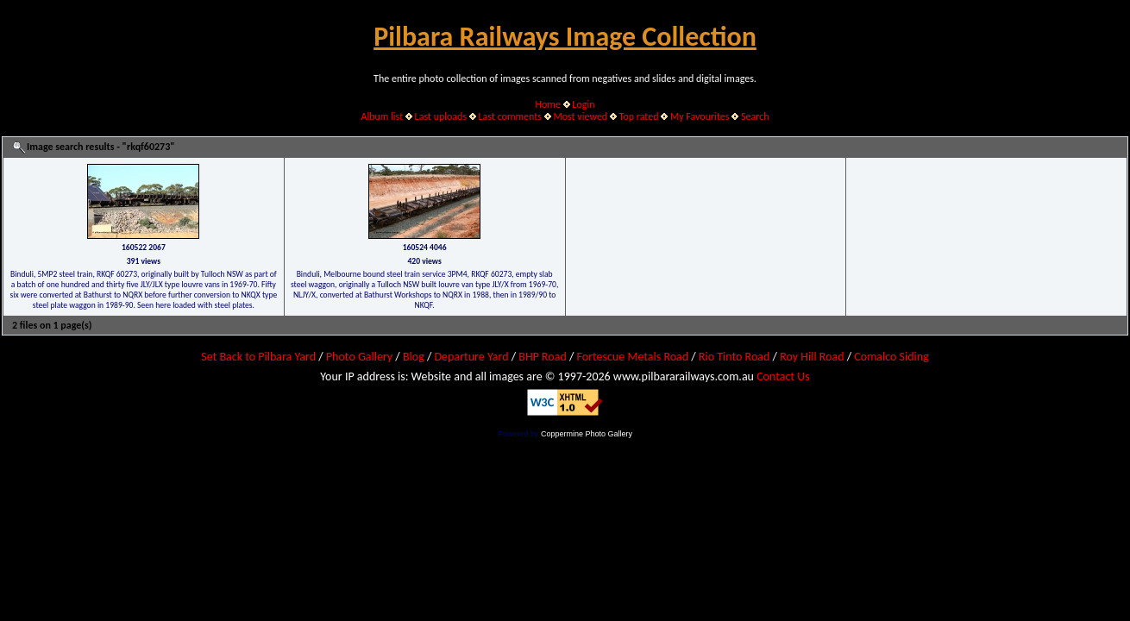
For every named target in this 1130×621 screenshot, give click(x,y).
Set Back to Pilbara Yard (258, 356)
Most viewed (580, 116)
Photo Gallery (359, 356)
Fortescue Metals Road (633, 356)
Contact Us (783, 376)
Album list (382, 116)
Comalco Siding (891, 356)
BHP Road (542, 356)
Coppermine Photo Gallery (586, 434)
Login (583, 104)
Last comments (510, 116)
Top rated (639, 116)
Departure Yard (471, 356)
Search (755, 116)
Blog (413, 356)
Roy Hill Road (812, 356)
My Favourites (700, 116)
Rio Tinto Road (734, 356)
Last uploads (441, 116)
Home (548, 104)
